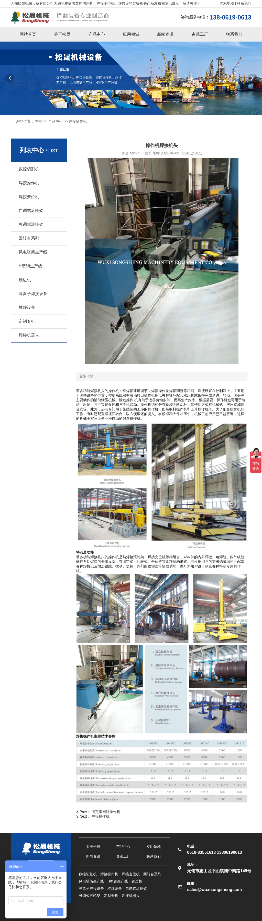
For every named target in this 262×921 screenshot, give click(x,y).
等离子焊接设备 (33, 293)
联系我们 (244, 3)
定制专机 (27, 321)
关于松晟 (62, 34)
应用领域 (131, 34)
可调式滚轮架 (31, 224)
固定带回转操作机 (106, 812)
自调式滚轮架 (31, 210)
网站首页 (28, 34)
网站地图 (227, 3)
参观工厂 (200, 34)
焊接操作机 (78, 121)
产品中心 (97, 34)
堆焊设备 (27, 307)
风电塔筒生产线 (33, 252)
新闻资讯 (165, 34)
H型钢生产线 (30, 266)
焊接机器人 (29, 335)
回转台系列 (29, 238)
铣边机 (25, 280)
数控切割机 (29, 169)
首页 (38, 121)
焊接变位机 (29, 196)
